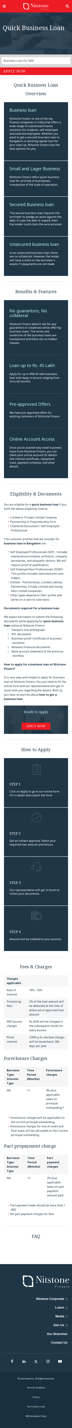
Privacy (36, 1397)
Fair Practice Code (36, 1406)
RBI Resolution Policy (36, 1416)
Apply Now (14, 71)
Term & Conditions (36, 1387)
